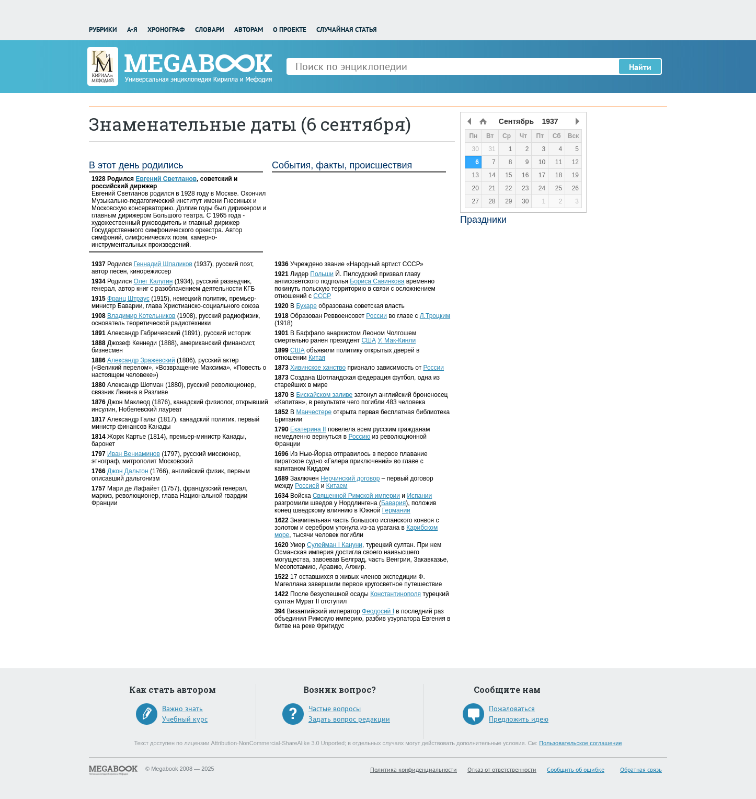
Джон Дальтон (127, 471)
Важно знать (182, 708)
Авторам (248, 29)
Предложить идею (518, 719)
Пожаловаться (512, 708)
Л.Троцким (435, 315)
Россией (307, 485)
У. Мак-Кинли (396, 340)
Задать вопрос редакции (349, 719)
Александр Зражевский (141, 360)
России (376, 315)
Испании (419, 495)
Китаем (337, 485)
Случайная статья (346, 29)
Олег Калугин (153, 281)
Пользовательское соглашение (580, 743)
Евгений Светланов (166, 178)
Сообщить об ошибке (575, 769)
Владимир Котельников (141, 315)
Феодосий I (378, 611)
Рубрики (103, 29)
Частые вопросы (334, 708)
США (368, 340)
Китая (316, 357)
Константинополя (395, 594)
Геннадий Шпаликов (162, 264)
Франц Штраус (128, 298)
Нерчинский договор (350, 478)
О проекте (289, 29)
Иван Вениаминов (133, 454)
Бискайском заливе (324, 394)
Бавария (393, 503)
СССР (322, 296)
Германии (396, 510)
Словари (209, 29)
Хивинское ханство (318, 367)
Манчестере (313, 412)
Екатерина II (308, 429)
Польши (322, 274)
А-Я (132, 29)
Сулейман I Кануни (334, 545)
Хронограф (166, 29)
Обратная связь (641, 769)
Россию (359, 436)
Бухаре (306, 306)
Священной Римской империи (356, 495)
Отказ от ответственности (501, 769)
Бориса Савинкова (377, 281)
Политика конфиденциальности (413, 769)
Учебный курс (185, 719)
